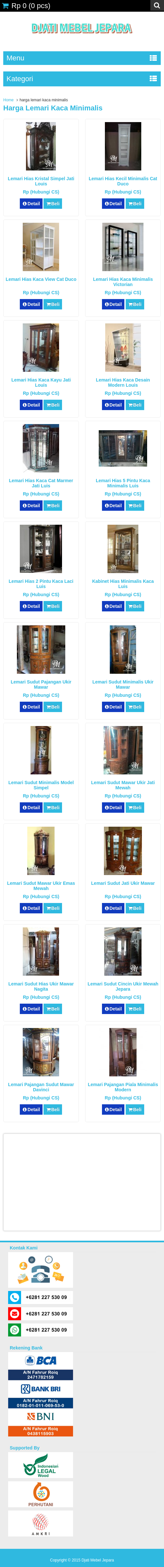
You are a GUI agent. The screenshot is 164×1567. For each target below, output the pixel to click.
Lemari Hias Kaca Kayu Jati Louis (41, 382)
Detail (31, 203)
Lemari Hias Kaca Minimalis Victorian (123, 282)
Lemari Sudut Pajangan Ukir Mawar (41, 684)
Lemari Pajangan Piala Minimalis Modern (123, 1087)
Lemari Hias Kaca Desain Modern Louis (123, 382)
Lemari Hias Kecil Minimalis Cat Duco (123, 181)
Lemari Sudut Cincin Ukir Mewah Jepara (123, 986)
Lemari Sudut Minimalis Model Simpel (41, 785)
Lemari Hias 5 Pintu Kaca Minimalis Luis (123, 483)
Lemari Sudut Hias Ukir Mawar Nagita (41, 986)
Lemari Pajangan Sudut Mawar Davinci (41, 1087)
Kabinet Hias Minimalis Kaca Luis (123, 584)
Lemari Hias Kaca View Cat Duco (41, 279)
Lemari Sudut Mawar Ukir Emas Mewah (41, 886)
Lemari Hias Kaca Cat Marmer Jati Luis (41, 483)
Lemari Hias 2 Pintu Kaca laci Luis (41, 584)
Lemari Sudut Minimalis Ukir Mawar (122, 684)
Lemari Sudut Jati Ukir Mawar (123, 883)
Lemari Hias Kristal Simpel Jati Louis (41, 181)
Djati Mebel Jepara (98, 1560)
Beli (52, 203)
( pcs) (26, 6)
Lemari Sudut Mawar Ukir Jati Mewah (123, 785)
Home (8, 100)
